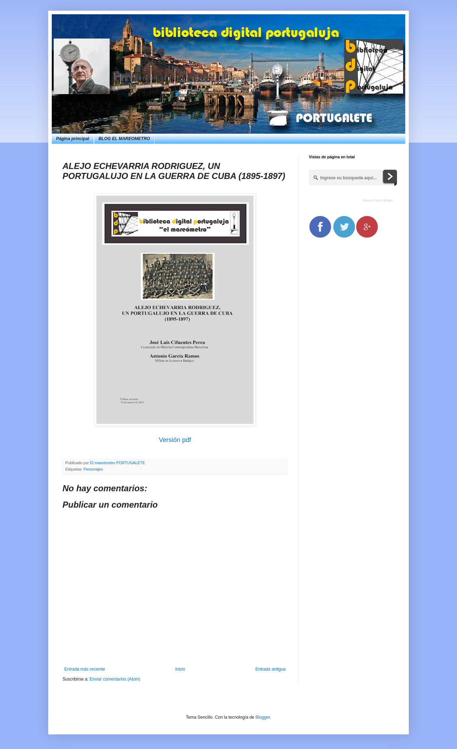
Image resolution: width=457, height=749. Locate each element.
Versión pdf (175, 439)
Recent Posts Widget (378, 200)
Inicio (180, 669)
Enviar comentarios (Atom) (115, 679)
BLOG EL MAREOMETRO (124, 138)
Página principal (72, 138)
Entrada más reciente (84, 669)
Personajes (93, 469)
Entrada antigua (270, 669)
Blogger (262, 717)
